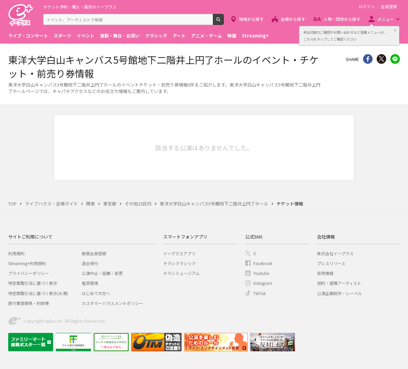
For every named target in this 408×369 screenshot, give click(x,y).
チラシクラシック (179, 263)
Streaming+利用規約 (27, 263)
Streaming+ (255, 35)
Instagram (262, 283)
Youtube (261, 273)
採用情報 (325, 273)
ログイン (367, 6)
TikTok (259, 293)
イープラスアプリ (179, 253)
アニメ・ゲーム (206, 35)
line (395, 59)
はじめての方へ (96, 293)
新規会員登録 (94, 253)
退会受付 (90, 263)
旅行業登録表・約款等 (28, 303)
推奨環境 (90, 283)
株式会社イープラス (335, 253)
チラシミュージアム (181, 273)
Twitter (381, 59)
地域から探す (251, 19)
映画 (231, 35)
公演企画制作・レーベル (339, 293)
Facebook (262, 263)
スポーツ (62, 35)
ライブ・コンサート (28, 35)
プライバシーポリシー (28, 273)
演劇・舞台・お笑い (120, 35)
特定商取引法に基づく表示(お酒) (38, 293)
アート (179, 35)
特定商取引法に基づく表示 (32, 283)
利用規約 (16, 253)
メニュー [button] (385, 19)
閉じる (395, 30)
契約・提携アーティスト (339, 283)
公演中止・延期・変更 (102, 273)
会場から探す (293, 19)
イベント (85, 35)
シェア (368, 59)
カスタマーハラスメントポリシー (112, 303)
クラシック (156, 35)
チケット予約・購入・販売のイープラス (79, 7)
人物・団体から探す (342, 19)
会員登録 (389, 6)
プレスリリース (331, 263)
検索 (223, 22)
